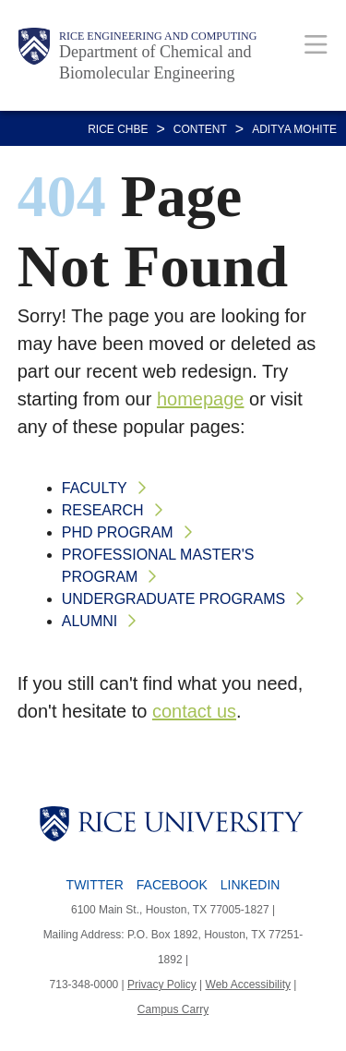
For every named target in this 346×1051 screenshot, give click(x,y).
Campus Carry (173, 1009)
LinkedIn (250, 884)
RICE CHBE (118, 129)
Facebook (172, 884)
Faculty (94, 488)
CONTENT (200, 129)
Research (103, 510)
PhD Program (117, 532)
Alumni (89, 621)
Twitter (95, 884)
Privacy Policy (162, 984)
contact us (194, 711)
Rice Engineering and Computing (158, 36)
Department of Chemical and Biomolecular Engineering (155, 62)
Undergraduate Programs (173, 599)
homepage (201, 399)
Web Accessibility (248, 984)
